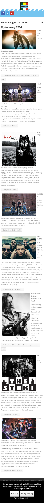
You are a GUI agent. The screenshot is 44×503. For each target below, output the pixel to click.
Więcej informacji (21, 498)
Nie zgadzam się (27, 494)
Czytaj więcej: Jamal (9, 190)
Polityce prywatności (22, 489)
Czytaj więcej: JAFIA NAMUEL (12, 289)
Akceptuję (14, 494)
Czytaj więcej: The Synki (10, 414)
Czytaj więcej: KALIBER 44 (11, 230)
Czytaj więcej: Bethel (9, 126)
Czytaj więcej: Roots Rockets (12, 470)
